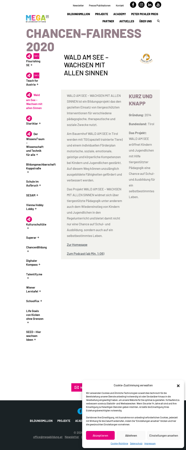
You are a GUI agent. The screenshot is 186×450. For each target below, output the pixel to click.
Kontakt (120, 5)
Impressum (150, 443)
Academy (119, 14)
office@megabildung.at (48, 437)
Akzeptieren (100, 435)
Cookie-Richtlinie (119, 443)
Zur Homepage (77, 244)
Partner (108, 21)
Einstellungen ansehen (163, 435)
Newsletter (78, 5)
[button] (178, 385)
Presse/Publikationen (100, 5)
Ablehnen (131, 435)
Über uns (145, 21)
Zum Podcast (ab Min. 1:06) (85, 253)
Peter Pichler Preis (144, 14)
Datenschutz (136, 443)
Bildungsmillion (78, 14)
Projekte (101, 14)
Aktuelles (126, 21)
